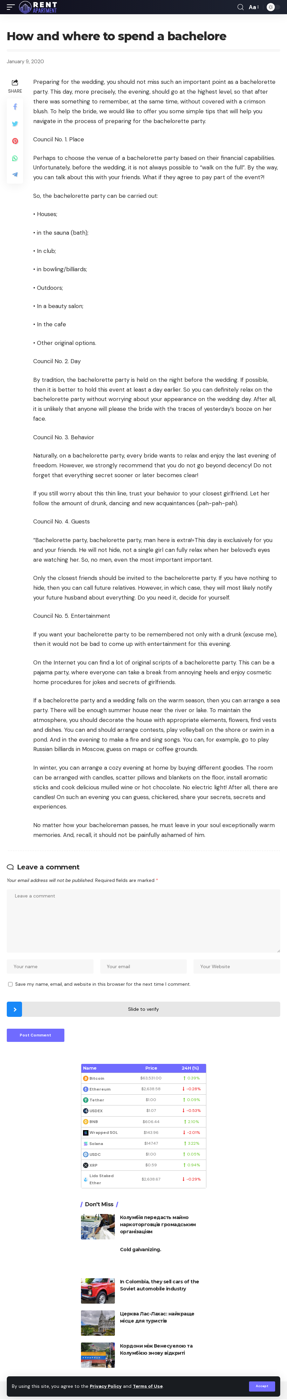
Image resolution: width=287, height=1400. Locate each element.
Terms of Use (149, 1387)
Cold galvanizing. (140, 1250)
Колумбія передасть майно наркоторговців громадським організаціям (158, 1225)
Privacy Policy (106, 1387)
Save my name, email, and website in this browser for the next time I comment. (103, 984)
